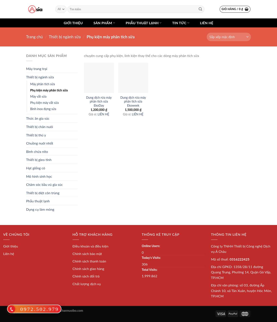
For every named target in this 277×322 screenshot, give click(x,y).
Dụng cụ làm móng (40, 209)
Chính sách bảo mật (87, 254)
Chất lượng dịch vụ (87, 284)
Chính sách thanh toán (89, 261)
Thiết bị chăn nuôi (39, 127)
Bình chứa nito (37, 151)
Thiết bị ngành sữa (65, 36)
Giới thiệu (73, 23)
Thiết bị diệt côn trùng (43, 193)
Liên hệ (206, 23)
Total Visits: (149, 269)
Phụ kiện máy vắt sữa (44, 102)
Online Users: (151, 246)
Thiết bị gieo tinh (39, 160)
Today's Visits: (151, 257)
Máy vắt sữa (38, 96)
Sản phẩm (104, 23)
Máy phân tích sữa (42, 84)
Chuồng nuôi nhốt (39, 143)
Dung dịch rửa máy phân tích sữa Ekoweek (133, 101)
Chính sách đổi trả (86, 276)
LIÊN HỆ (103, 114)
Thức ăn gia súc (37, 118)
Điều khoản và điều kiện (91, 246)
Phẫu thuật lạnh (143, 23)
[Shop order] (229, 37)
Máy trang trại (36, 69)
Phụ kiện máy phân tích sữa (49, 90)
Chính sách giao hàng (88, 269)
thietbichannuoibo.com (67, 310)
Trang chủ (34, 36)
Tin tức (180, 23)
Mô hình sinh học (39, 176)
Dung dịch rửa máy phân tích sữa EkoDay (99, 101)
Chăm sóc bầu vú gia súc (44, 184)
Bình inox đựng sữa (43, 109)
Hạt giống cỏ (35, 168)
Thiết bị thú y (36, 135)
